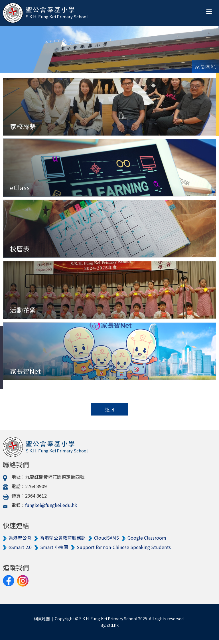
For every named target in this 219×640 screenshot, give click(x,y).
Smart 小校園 (54, 547)
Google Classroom (146, 537)
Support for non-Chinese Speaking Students (124, 547)
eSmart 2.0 (20, 547)
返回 (109, 409)
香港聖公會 (20, 537)
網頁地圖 (42, 618)
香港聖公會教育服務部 (63, 537)
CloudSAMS (106, 537)
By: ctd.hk (109, 625)
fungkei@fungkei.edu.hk (51, 505)
